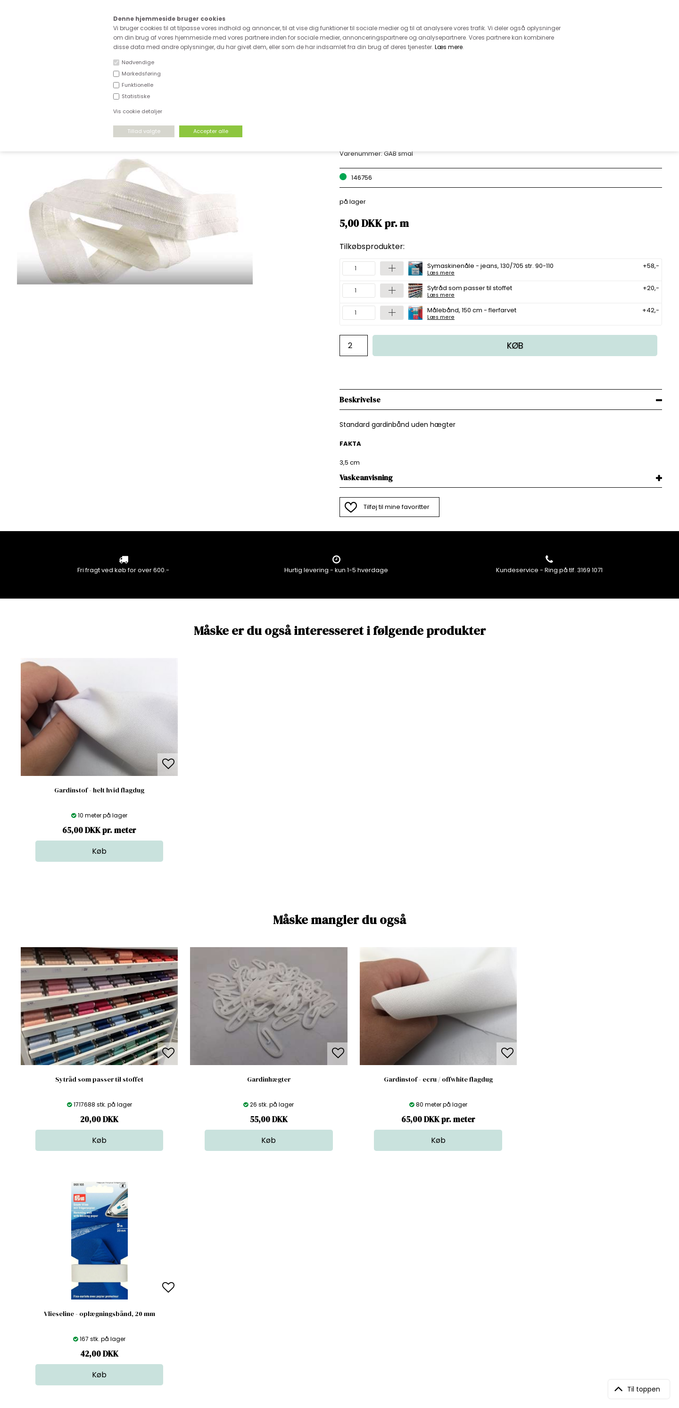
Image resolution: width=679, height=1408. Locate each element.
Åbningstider (191, 1242)
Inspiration (342, 1308)
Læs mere (449, 47)
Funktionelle (137, 85)
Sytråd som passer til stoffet (469, 290)
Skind (334, 1252)
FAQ (178, 1261)
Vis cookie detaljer (137, 111)
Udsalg (337, 1289)
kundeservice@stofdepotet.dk (64, 1289)
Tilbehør (338, 1270)
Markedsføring (141, 73)
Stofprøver (342, 1299)
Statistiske (136, 96)
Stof (332, 1242)
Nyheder (339, 1280)
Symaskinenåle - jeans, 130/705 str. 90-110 (490, 268)
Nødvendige (138, 62)
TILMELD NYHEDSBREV (567, 1264)
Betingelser (189, 1289)
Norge (181, 1270)
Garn (333, 1261)
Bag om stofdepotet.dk (207, 1252)
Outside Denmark (198, 1280)
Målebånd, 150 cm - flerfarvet (471, 313)
